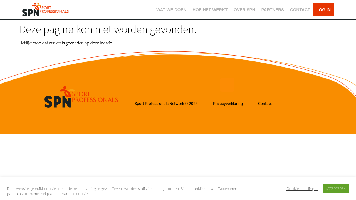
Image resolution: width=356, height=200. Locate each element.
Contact (265, 103)
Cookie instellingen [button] (302, 188)
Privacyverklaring (228, 103)
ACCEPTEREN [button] (336, 188)
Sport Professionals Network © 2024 (166, 103)
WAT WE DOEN (171, 9)
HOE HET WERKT (210, 9)
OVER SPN (244, 9)
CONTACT (300, 9)
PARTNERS (272, 9)
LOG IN (323, 9)
